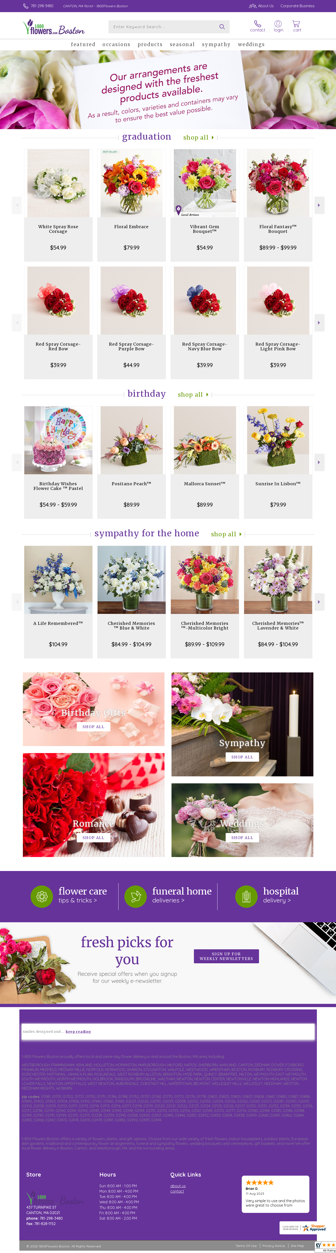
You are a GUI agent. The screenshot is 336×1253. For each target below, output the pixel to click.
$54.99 (58, 247)
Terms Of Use (246, 1246)
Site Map (297, 1246)
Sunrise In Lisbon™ (278, 483)
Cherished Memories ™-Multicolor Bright (205, 626)
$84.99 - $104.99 (131, 644)
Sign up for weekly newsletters (226, 956)
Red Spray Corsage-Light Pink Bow (278, 346)
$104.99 (58, 644)
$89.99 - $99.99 (278, 247)
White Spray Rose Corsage (58, 229)
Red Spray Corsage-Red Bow (58, 346)
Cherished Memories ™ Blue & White (131, 626)
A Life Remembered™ (58, 623)
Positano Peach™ (131, 483)
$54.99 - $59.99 (58, 504)
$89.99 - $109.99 (204, 644)
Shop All (196, 137)
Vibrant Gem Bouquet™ (204, 229)
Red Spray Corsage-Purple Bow (131, 346)
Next (320, 205)
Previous (17, 205)
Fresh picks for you (127, 959)
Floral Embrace (131, 226)
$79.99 (132, 247)
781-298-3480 (42, 5)
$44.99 (131, 364)
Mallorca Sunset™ (205, 483)
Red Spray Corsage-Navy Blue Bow (205, 346)
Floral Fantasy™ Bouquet (278, 229)
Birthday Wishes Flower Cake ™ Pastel (58, 486)
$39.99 (58, 364)
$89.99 (132, 504)
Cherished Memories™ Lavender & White (278, 626)
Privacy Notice (273, 1246)
